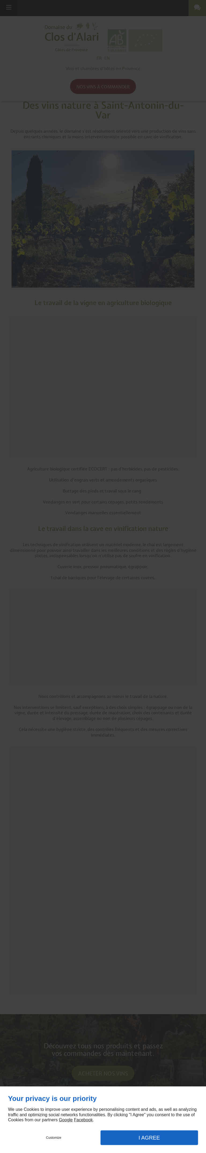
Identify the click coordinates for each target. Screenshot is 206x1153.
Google (66, 1120)
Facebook (83, 1120)
